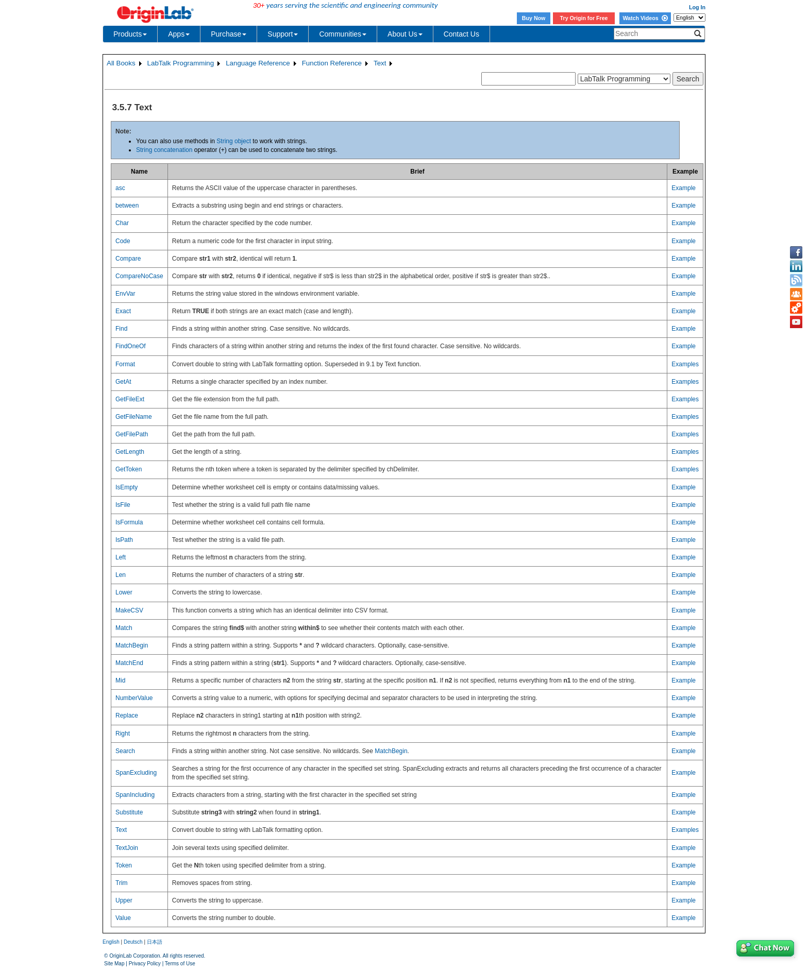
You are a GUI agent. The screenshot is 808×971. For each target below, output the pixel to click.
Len (120, 574)
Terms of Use (180, 963)
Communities (342, 34)
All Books (121, 63)
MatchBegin (131, 645)
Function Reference (332, 63)
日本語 (154, 942)
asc (120, 188)
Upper (123, 900)
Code (122, 241)
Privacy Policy (145, 963)
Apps (179, 34)
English (111, 942)
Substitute (129, 812)
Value (123, 918)
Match (123, 628)
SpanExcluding (136, 772)
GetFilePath (131, 434)
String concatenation (164, 150)
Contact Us (461, 34)
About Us (405, 34)
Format (125, 364)
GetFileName (133, 416)
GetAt (123, 381)
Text (380, 63)
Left (120, 557)
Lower (123, 592)
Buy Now (534, 18)
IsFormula (129, 522)
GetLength (129, 451)
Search (125, 751)
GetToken (128, 469)
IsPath (124, 539)
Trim (121, 883)
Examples (685, 364)
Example (683, 188)
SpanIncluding (135, 794)
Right (122, 733)
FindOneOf (130, 346)
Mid (120, 680)
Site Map (114, 963)
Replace (126, 715)
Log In (697, 7)
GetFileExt (129, 399)
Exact (123, 311)
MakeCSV (129, 610)
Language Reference (258, 63)
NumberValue (134, 698)
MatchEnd (129, 663)
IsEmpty (126, 487)
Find (121, 328)
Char (122, 223)
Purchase (228, 34)
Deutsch (133, 942)
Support (282, 34)
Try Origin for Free (584, 18)
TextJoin (126, 847)
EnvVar (125, 293)
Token (123, 865)
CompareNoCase (139, 276)
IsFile (122, 504)
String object (233, 141)
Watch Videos (644, 18)
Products (130, 34)
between (127, 205)
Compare (128, 258)
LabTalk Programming (180, 63)
